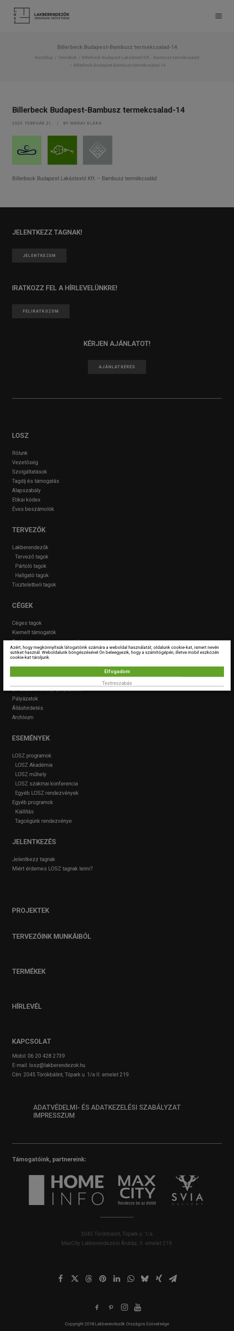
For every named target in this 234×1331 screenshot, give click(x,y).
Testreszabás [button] (117, 683)
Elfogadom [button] (117, 671)
